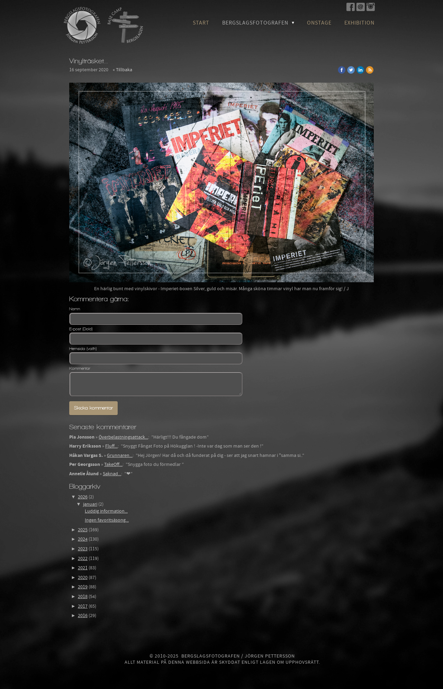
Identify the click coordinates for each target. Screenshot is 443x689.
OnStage (319, 22)
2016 (83, 616)
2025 (83, 530)
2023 (83, 549)
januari (90, 504)
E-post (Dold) (81, 329)
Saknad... (112, 474)
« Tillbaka (122, 70)
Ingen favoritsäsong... (107, 520)
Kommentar (79, 368)
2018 (83, 597)
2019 (83, 587)
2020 (83, 578)
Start (201, 22)
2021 (83, 568)
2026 (83, 497)
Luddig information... (106, 511)
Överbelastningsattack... (123, 437)
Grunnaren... (120, 455)
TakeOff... (113, 464)
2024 (83, 539)
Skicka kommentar (93, 408)
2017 (83, 606)
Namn (74, 309)
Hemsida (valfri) (83, 349)
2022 (83, 558)
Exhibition (359, 22)
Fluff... (111, 446)
